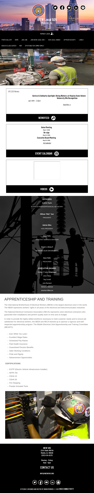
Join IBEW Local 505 (37, 40)
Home (16, 40)
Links (81, 40)
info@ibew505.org (47, 473)
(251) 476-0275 (47, 455)
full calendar (47, 143)
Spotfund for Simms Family (34, 46)
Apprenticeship (70, 40)
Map (20, 46)
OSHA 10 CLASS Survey (9, 46)
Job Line (24, 40)
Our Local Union (54, 40)
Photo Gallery (7, 40)
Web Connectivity (66, 489)
